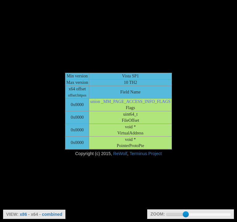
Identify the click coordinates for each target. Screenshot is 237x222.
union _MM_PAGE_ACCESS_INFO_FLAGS (130, 101)
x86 (23, 214)
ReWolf (120, 153)
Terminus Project (146, 153)
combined (52, 214)
